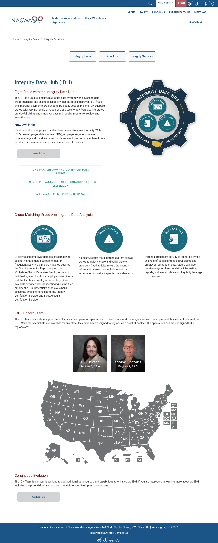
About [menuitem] (131, 12)
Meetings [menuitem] (200, 12)
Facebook (197, 3)
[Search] (150, 3)
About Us (112, 56)
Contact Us (38, 496)
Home (15, 39)
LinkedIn (190, 3)
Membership (165, 3)
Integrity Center (31, 39)
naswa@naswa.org (101, 532)
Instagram (204, 3)
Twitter (211, 3)
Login (181, 3)
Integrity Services (142, 56)
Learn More (38, 153)
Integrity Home (82, 56)
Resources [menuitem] (195, 21)
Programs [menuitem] (158, 12)
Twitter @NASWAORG (117, 539)
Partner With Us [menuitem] (179, 12)
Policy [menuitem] (144, 12)
